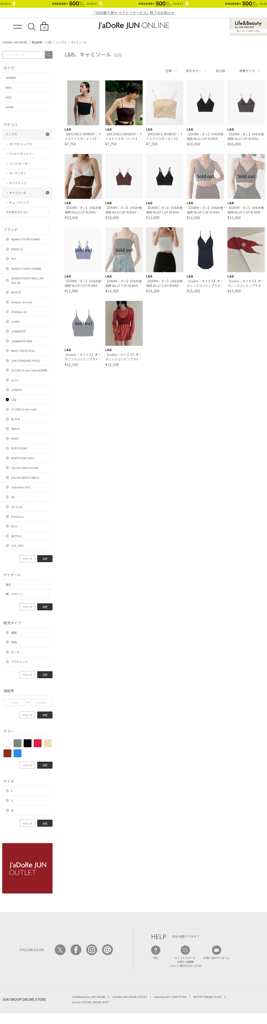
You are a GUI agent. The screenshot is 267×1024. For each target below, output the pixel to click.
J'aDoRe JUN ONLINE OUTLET (129, 997)
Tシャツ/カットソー (22, 154)
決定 (44, 558)
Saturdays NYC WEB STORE (170, 997)
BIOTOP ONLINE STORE (207, 997)
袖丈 (8, 584)
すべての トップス (20, 144)
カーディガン (17, 173)
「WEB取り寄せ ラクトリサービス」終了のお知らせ (133, 12)
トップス (61, 42)
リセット (27, 558)
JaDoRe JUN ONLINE (133, 25)
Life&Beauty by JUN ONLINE (88, 997)
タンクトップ (17, 183)
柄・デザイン (14, 594)
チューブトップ (19, 202)
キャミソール (17, 193)
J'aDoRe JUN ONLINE (14, 42)
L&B (49, 42)
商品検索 (37, 42)
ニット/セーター (19, 163)
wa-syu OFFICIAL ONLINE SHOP (90, 1002)
